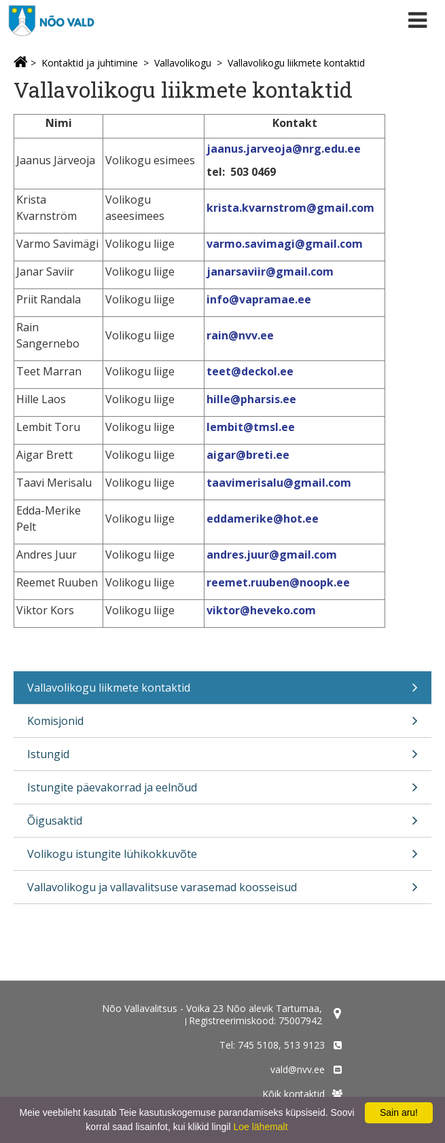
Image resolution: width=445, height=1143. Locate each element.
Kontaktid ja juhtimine (89, 62)
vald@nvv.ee (297, 1069)
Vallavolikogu (182, 62)
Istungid (222, 758)
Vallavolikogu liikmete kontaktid (296, 62)
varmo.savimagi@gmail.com (286, 243)
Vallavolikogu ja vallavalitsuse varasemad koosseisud (222, 891)
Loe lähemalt (260, 1126)
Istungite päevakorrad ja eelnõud (222, 792)
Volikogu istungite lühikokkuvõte (222, 858)
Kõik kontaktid (293, 1093)
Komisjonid (222, 725)
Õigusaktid (222, 825)
